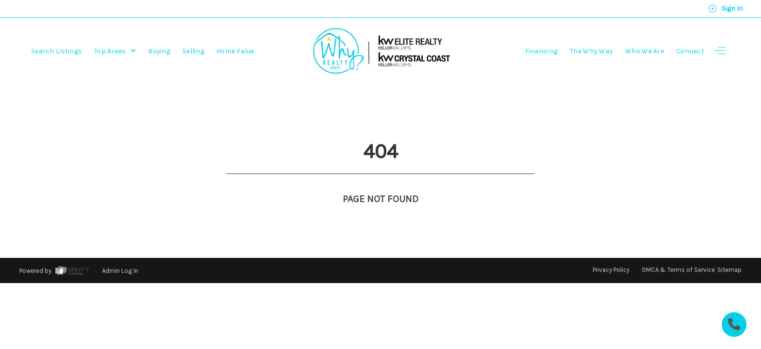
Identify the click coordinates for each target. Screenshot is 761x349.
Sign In (725, 8)
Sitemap (729, 251)
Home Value (235, 51)
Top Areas (115, 51)
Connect (690, 51)
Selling (193, 51)
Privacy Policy (611, 251)
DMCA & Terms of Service (678, 251)
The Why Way (591, 51)
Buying (159, 51)
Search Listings (56, 51)
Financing (541, 51)
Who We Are (644, 51)
